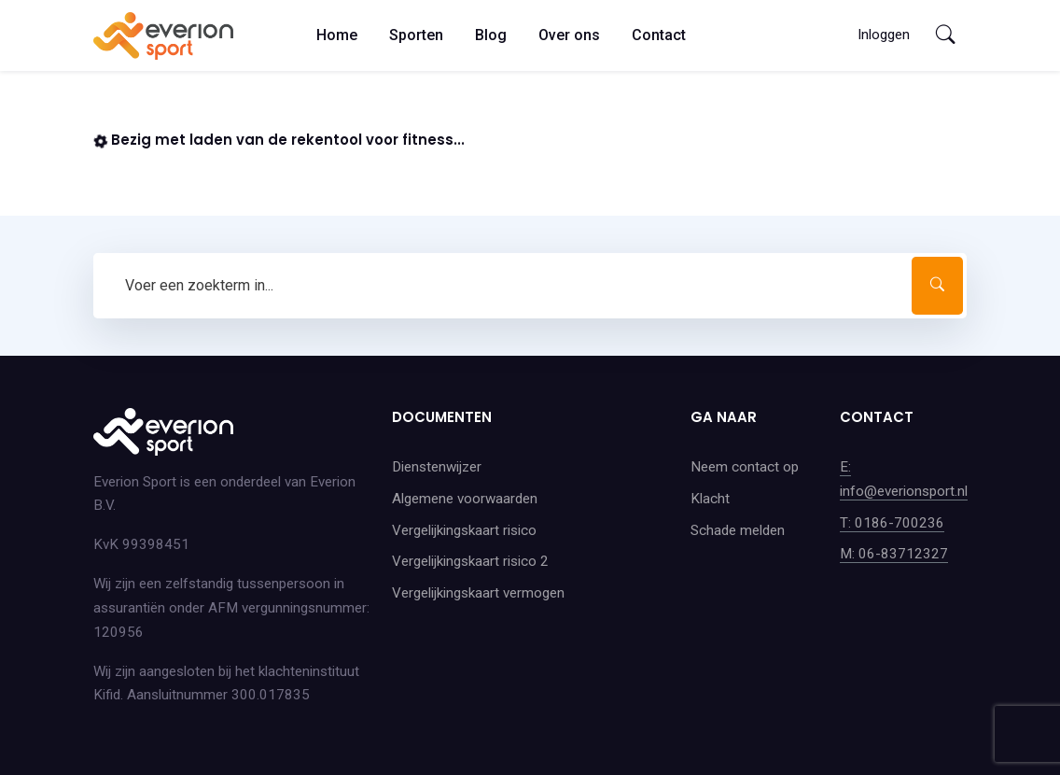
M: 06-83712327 (894, 553)
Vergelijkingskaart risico (464, 530)
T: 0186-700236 (892, 522)
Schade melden (737, 530)
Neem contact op (744, 466)
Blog (491, 35)
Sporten (416, 35)
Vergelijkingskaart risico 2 (470, 561)
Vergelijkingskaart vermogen (478, 593)
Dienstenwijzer (436, 466)
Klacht (710, 498)
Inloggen (884, 34)
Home (336, 35)
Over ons (569, 35)
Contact (659, 35)
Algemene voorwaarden (464, 498)
